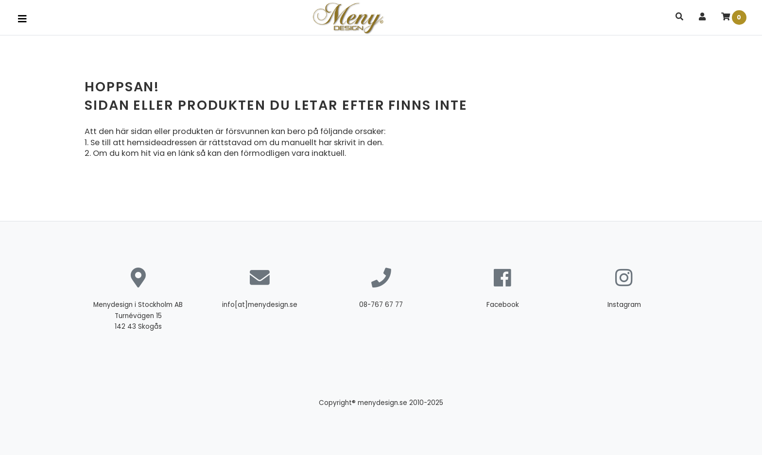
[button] (679, 17)
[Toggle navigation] (22, 19)
